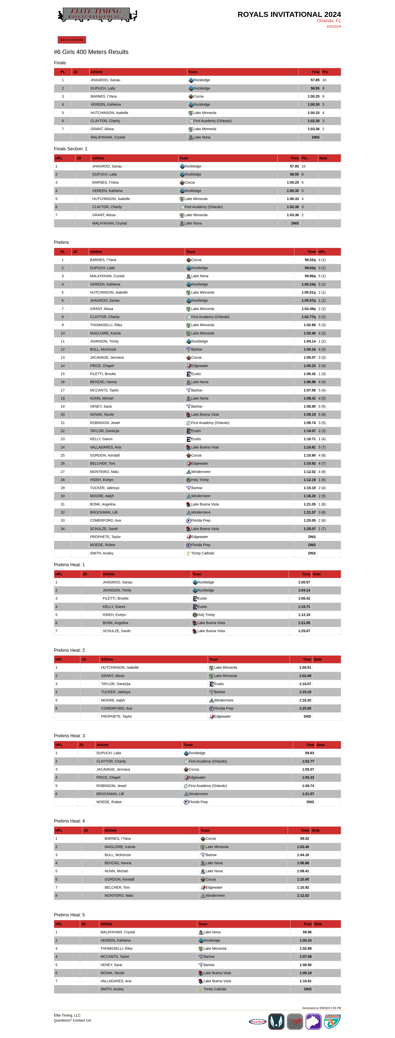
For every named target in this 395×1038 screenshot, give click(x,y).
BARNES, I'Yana (104, 96)
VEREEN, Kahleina (106, 104)
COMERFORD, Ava (105, 520)
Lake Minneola (204, 113)
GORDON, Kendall (105, 455)
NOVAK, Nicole (102, 414)
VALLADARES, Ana (105, 447)
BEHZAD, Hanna (103, 382)
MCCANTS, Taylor (104, 390)
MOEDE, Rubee (102, 545)
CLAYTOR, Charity (105, 121)
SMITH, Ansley (102, 553)
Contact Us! (82, 1020)
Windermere (200, 472)
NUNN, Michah (102, 398)
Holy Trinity (200, 480)
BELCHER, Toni (102, 463)
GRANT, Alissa (102, 129)
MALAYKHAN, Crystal (108, 137)
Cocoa (198, 96)
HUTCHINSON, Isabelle (109, 113)
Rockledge (201, 80)
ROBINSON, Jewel (105, 423)
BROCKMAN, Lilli (104, 512)
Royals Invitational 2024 (289, 14)
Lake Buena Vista (205, 414)
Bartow (196, 349)
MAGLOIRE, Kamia (105, 333)
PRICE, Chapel (102, 366)
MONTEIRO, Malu (104, 472)
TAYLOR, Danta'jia (104, 431)
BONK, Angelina (103, 504)
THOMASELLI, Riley (106, 325)
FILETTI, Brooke (103, 374)
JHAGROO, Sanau (105, 80)
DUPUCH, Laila (103, 88)
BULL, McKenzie (103, 349)
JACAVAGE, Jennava (107, 357)
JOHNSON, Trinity (104, 341)
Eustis (196, 374)
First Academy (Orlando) (212, 121)
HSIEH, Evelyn (102, 480)
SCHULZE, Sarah (104, 529)
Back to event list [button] (71, 40)
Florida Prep (200, 520)
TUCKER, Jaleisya (104, 488)
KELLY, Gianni (101, 439)
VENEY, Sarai (101, 406)
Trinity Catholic (202, 553)
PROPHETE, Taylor (105, 537)
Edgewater (199, 366)
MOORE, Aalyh (102, 496)
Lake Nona (202, 137)
